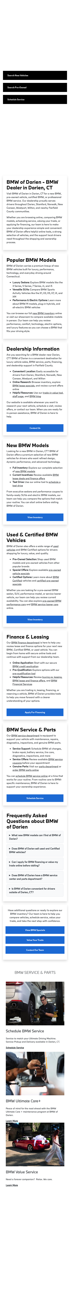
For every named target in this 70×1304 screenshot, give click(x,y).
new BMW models (25, 471)
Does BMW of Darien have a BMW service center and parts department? (33, 877)
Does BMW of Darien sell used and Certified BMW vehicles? (34, 850)
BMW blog (35, 396)
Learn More (12, 1120)
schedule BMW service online (32, 775)
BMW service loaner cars (44, 604)
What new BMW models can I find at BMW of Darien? (35, 837)
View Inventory (35, 517)
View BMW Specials (35, 930)
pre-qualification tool (24, 673)
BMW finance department (25, 642)
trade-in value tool (53, 392)
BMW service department (25, 735)
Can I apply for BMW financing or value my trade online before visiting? (33, 863)
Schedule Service (35, 798)
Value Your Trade (35, 940)
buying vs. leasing (52, 677)
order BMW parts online (26, 769)
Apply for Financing (35, 712)
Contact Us (35, 428)
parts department (48, 766)
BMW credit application (25, 666)
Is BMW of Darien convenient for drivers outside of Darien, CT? (32, 890)
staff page (18, 396)
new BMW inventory (43, 313)
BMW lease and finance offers (29, 680)
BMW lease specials (24, 385)
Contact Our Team (35, 950)
